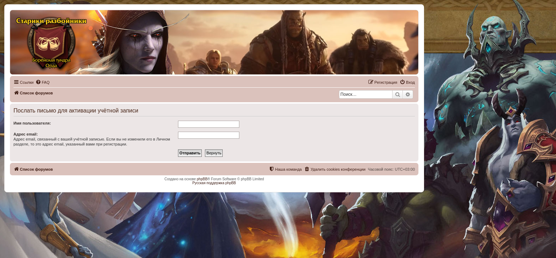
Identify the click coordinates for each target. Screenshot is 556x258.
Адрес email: (25, 134)
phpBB (202, 179)
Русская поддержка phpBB (214, 183)
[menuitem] (42, 82)
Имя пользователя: (32, 123)
